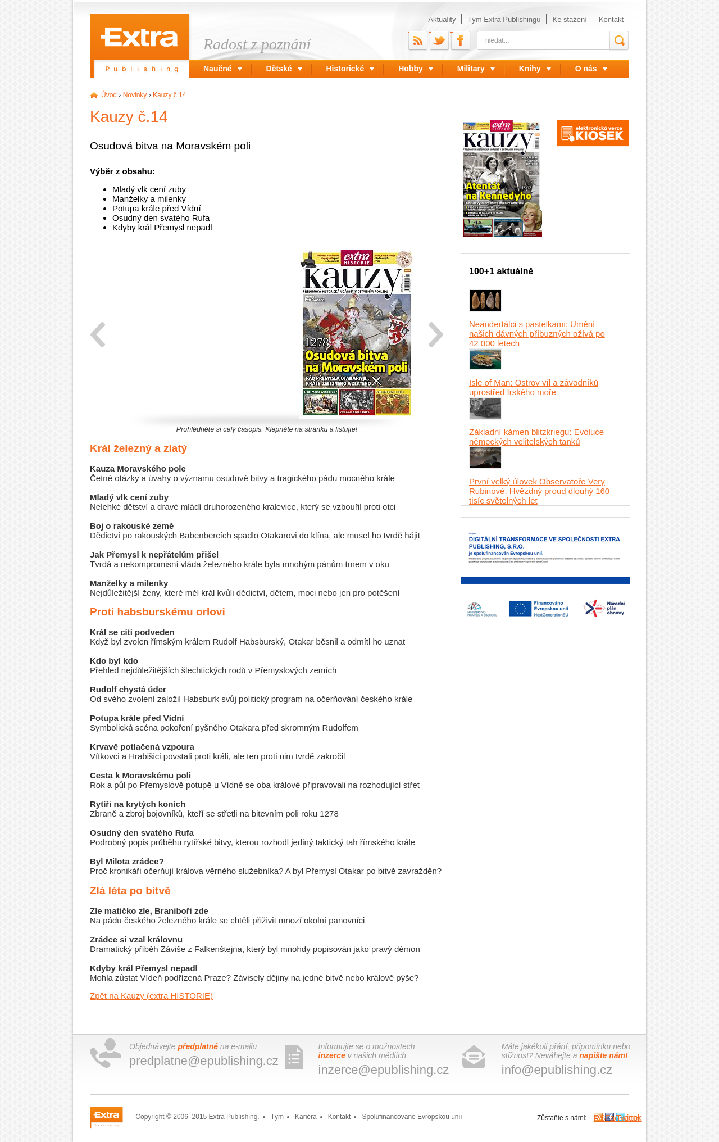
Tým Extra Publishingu (503, 19)
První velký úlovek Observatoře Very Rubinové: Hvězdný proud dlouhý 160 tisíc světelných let (539, 491)
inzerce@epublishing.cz (383, 1070)
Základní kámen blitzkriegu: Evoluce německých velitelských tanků (536, 436)
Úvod (109, 95)
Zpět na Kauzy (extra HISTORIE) (151, 995)
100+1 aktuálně (501, 271)
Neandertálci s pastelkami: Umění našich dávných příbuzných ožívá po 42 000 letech (537, 333)
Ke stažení (569, 19)
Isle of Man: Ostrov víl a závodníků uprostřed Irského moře (533, 387)
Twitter (620, 1117)
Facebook (609, 1117)
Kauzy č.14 (169, 95)
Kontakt (611, 19)
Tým (277, 1117)
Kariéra (306, 1117)
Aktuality (442, 19)
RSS (598, 1117)
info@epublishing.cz (557, 1070)
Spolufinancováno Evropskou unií (412, 1117)
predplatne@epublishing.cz (204, 1061)
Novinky (135, 95)
